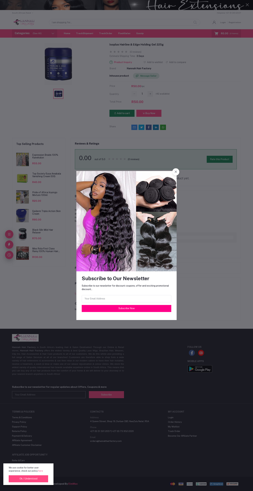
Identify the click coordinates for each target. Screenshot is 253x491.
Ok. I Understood (28, 478)
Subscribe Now (126, 308)
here (40, 471)
